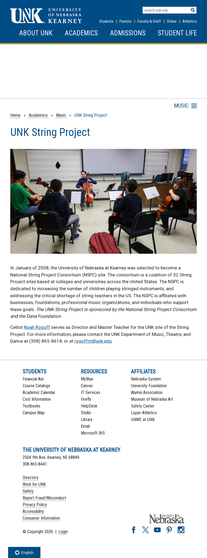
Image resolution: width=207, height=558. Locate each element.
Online (172, 21)
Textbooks (31, 406)
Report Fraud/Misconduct (44, 497)
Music (61, 115)
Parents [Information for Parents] (125, 21)
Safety (28, 491)
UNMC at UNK (143, 419)
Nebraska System (146, 379)
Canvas (87, 385)
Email (85, 426)
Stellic (86, 412)
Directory (31, 477)
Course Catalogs (36, 385)
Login (63, 531)
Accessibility (33, 511)
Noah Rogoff (37, 327)
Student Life (177, 33)
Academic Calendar (39, 392)
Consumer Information (41, 518)
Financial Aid (33, 379)
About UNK (36, 33)
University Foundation (149, 385)
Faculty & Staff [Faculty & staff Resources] (149, 21)
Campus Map (33, 412)
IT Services (90, 392)
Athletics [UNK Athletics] (189, 21)
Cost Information (37, 399)
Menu (148, 106)
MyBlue (87, 379)
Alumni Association (147, 392)
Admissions (128, 33)
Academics (81, 33)
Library (86, 419)
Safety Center (142, 406)
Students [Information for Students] (106, 21)
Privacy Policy (35, 504)
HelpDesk (89, 406)
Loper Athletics (144, 412)
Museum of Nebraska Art (152, 399)
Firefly (86, 399)
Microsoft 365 (93, 433)
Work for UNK (34, 484)
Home (15, 115)
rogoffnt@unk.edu (93, 341)
